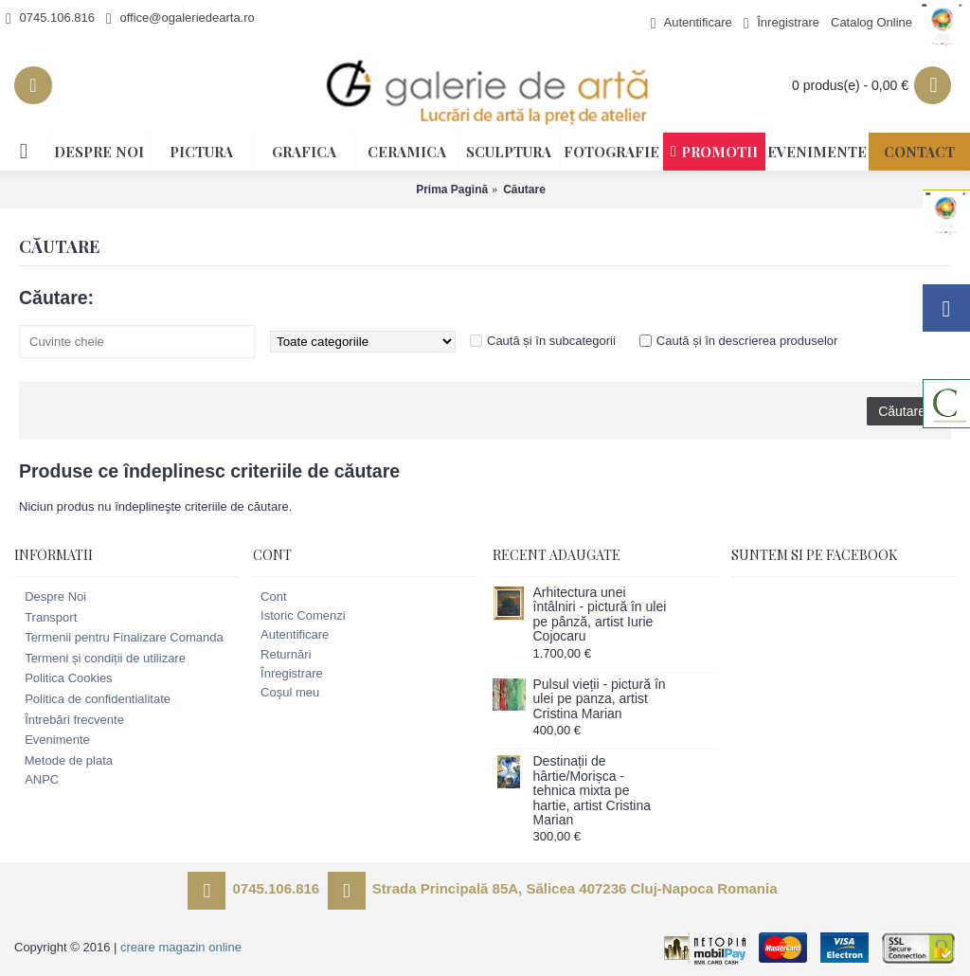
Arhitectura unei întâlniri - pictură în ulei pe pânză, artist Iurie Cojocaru (600, 614)
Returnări (282, 654)
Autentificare (291, 634)
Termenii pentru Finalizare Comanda (119, 637)
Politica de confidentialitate (92, 699)
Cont (269, 596)
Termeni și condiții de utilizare (100, 658)
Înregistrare (288, 673)
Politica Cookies (63, 678)
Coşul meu (286, 692)
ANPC (36, 779)
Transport (45, 617)
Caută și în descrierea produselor (747, 341)
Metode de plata (63, 760)
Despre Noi (50, 597)
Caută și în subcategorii (551, 341)
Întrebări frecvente (69, 720)
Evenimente (52, 740)
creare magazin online (181, 947)
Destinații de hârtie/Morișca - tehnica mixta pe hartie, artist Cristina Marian (592, 790)
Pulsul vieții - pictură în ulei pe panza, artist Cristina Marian (599, 699)
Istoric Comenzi (299, 615)
